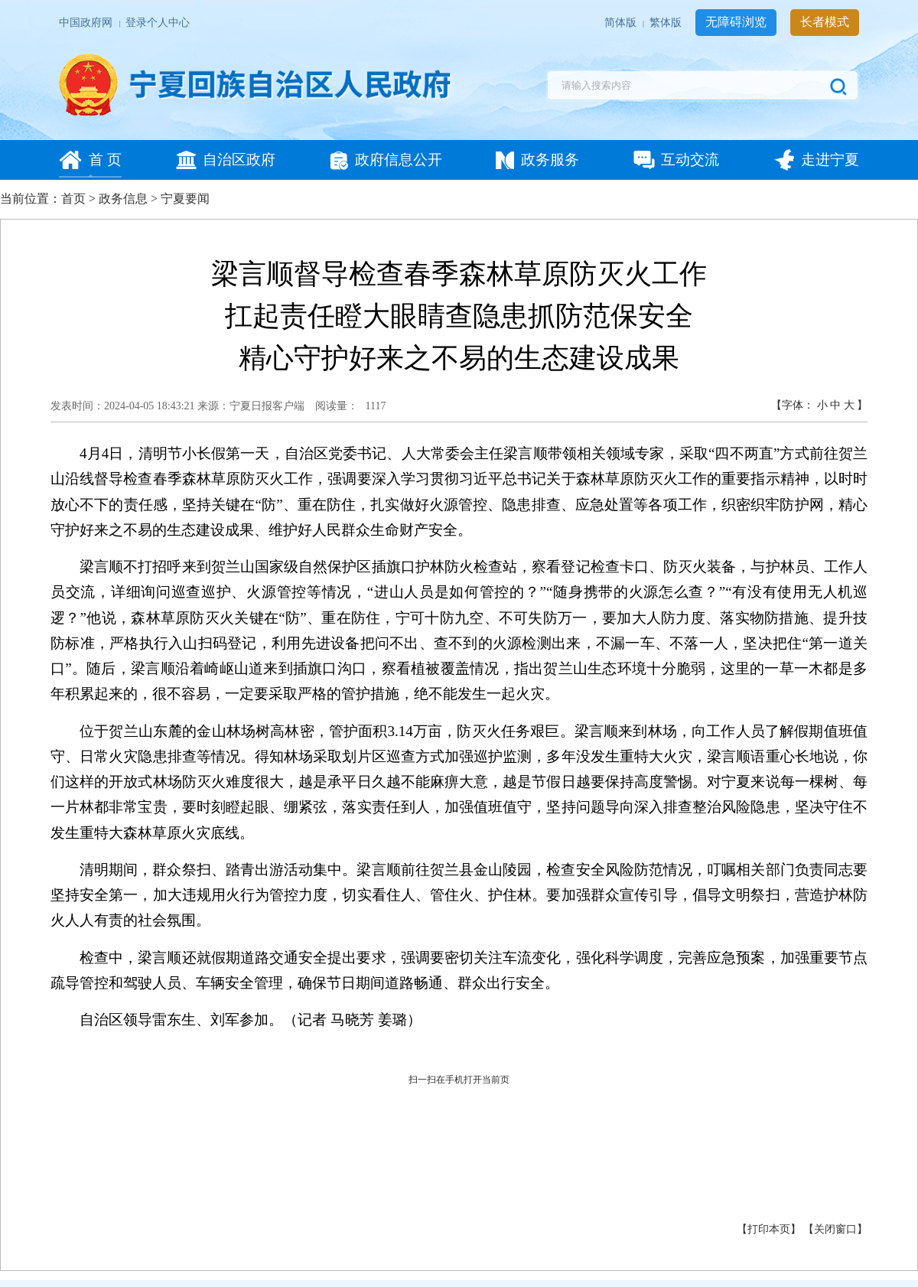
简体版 (621, 22)
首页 (73, 198)
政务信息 (123, 198)
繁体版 (666, 22)
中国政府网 (87, 22)
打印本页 (768, 1229)
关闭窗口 (835, 1229)
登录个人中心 (157, 22)
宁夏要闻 (185, 198)
